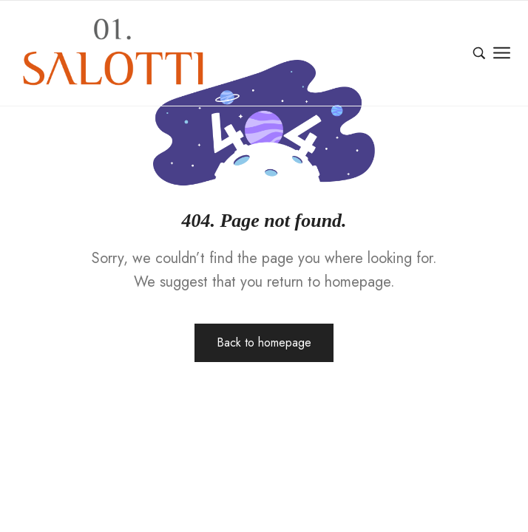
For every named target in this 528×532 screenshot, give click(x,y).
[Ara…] (479, 53)
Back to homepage (264, 342)
